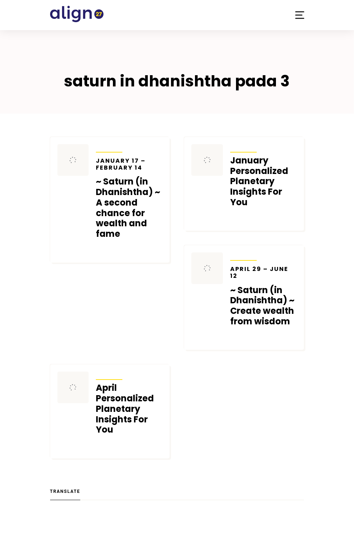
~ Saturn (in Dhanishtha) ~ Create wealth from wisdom (263, 296)
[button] (299, 15)
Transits (109, 147)
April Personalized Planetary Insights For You (125, 409)
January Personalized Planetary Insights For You (259, 181)
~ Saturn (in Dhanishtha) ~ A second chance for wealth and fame (129, 198)
